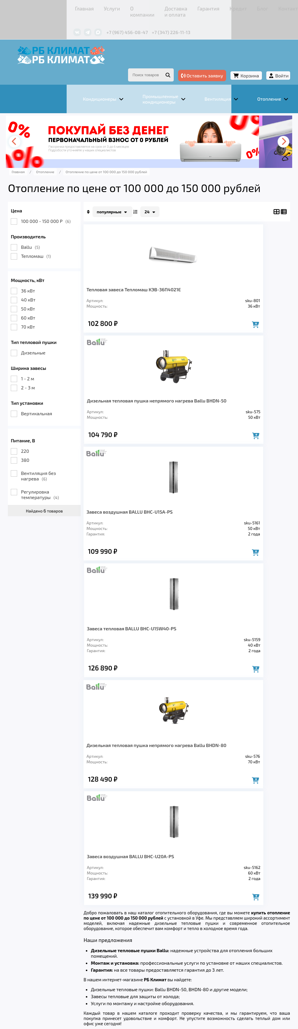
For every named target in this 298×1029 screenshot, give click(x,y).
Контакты (221, 7)
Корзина (235, 60)
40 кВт (43, 284)
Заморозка (163, 935)
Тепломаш (50, 240)
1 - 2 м (42, 363)
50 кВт (42, 293)
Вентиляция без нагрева (53, 460)
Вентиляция (87, 935)
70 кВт (42, 311)
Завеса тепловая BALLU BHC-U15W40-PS (223, 395)
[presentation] (31, 126)
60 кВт (43, 302)
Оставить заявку (187, 60)
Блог (200, 7)
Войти (267, 60)
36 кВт (42, 275)
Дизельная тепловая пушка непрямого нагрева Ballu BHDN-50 (229, 276)
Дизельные (48, 337)
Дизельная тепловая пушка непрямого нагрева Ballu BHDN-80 (139, 519)
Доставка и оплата (121, 7)
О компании (82, 7)
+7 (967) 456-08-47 (77, 22)
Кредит (181, 7)
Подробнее (33, 984)
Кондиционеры (43, 935)
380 (40, 444)
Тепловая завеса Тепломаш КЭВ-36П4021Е (131, 276)
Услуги (55, 7)
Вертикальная (51, 397)
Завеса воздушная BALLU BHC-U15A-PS (141, 395)
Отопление (126, 935)
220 (40, 435)
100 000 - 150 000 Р (60, 205)
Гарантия (158, 7)
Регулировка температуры (54, 478)
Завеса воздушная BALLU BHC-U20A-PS (225, 519)
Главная (33, 7)
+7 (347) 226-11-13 (121, 22)
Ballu (45, 231)
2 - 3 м (42, 372)
